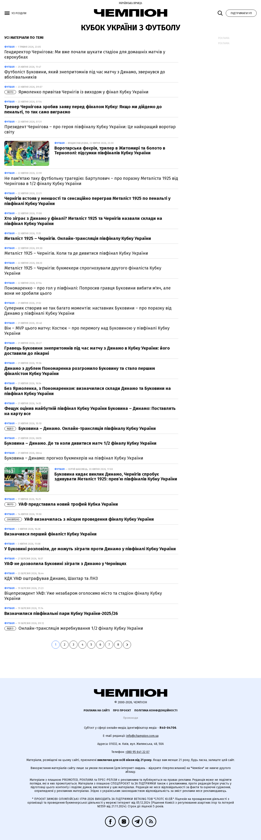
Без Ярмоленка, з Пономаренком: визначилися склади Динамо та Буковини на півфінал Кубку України (87, 391)
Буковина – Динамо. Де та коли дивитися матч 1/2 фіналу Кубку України (80, 443)
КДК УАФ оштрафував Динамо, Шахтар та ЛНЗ (51, 578)
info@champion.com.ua (142, 736)
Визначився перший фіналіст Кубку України (50, 534)
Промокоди (130, 717)
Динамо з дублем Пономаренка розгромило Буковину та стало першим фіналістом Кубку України (79, 371)
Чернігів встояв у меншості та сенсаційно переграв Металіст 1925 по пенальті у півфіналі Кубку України (87, 201)
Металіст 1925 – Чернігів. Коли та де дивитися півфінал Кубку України (76, 253)
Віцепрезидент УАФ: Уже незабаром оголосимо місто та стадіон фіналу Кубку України (83, 596)
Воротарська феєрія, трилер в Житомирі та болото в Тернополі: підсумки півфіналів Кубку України (109, 150)
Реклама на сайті (97, 710)
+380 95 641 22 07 (137, 752)
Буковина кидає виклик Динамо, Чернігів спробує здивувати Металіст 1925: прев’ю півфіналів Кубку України (115, 476)
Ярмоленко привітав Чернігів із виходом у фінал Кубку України (76, 91)
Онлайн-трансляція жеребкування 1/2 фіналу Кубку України (73, 628)
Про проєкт (122, 710)
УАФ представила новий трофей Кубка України (61, 504)
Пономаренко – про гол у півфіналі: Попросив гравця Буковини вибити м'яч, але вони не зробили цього (87, 290)
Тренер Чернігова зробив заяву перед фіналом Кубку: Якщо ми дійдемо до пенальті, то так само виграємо (83, 109)
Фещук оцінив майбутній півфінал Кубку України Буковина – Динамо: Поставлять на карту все (90, 411)
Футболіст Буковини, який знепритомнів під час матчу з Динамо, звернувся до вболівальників (84, 74)
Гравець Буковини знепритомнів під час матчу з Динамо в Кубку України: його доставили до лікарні (87, 350)
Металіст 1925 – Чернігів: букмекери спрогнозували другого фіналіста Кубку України (82, 270)
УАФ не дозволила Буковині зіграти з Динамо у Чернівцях (65, 563)
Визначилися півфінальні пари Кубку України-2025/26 (61, 613)
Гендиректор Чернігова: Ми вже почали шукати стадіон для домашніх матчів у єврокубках (84, 54)
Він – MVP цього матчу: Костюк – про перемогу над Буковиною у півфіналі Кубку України (87, 330)
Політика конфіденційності (155, 710)
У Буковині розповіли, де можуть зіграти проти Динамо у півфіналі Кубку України (90, 548)
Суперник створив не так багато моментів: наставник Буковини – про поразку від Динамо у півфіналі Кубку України (88, 310)
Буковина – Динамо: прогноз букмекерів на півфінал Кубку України (73, 458)
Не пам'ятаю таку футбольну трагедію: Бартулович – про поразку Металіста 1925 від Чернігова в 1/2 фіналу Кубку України (91, 181)
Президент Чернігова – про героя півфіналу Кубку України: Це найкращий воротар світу (90, 129)
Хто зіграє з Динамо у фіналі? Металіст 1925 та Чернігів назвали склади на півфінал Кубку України (83, 221)
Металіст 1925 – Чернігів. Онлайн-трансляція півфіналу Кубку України (77, 238)
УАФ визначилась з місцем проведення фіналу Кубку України (79, 519)
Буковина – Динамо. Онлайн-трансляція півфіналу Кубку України (80, 428)
